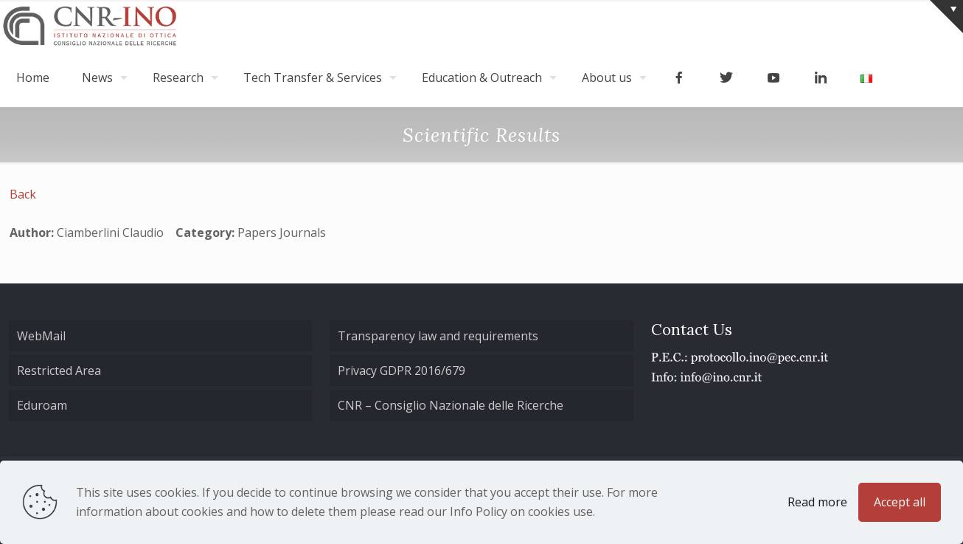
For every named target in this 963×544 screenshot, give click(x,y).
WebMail (41, 336)
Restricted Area (59, 370)
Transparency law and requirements (438, 336)
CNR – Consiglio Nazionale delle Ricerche (450, 405)
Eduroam (42, 405)
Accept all (899, 502)
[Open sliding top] (946, 16)
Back (23, 194)
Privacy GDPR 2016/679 (401, 370)
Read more (817, 502)
